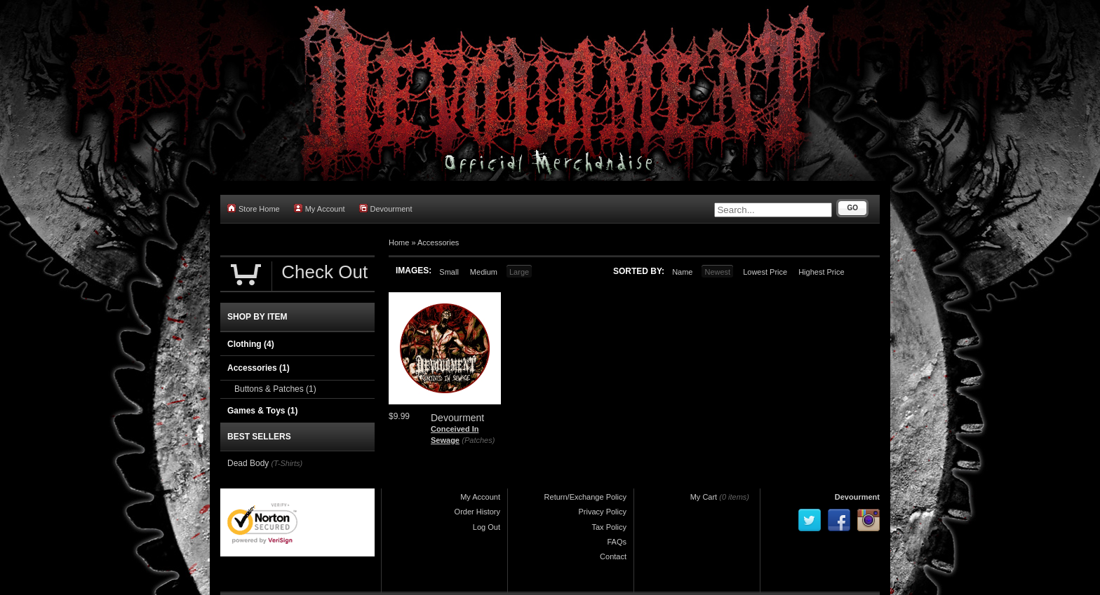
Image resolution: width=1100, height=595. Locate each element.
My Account (319, 208)
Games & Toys (262, 411)
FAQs (616, 542)
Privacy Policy (602, 511)
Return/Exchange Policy (585, 497)
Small (449, 272)
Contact (613, 556)
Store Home (253, 208)
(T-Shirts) (286, 463)
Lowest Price (765, 272)
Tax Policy (608, 527)
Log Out (486, 527)
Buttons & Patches (275, 389)
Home (399, 242)
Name (682, 272)
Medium (483, 272)
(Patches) (478, 440)
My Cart (704, 497)
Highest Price (821, 272)
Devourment (385, 208)
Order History (477, 511)
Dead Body (248, 463)
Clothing (250, 344)
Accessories (438, 242)
